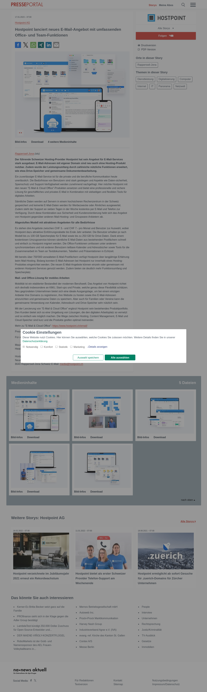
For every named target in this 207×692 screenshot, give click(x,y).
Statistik (63, 346)
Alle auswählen (120, 357)
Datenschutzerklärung (35, 341)
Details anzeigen (98, 346)
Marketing (79, 346)
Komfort (48, 346)
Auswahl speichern (88, 357)
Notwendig (32, 346)
